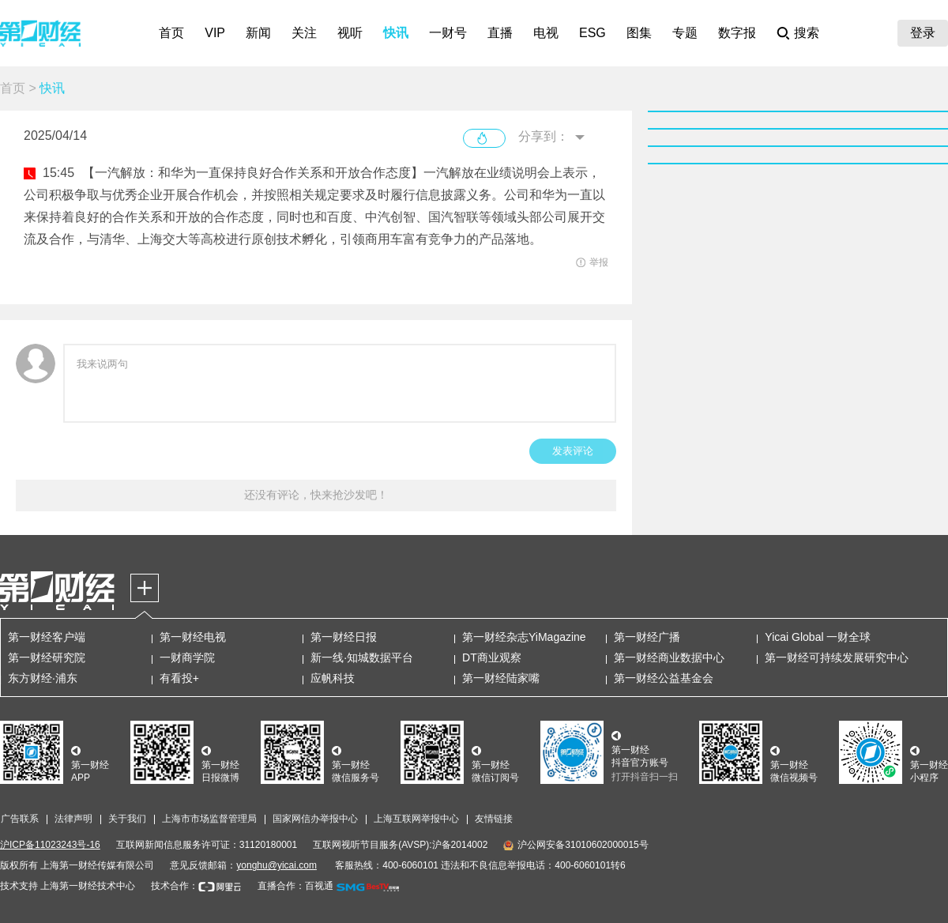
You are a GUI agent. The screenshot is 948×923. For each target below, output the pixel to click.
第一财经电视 (193, 637)
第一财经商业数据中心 (669, 657)
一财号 (448, 33)
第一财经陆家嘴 (501, 678)
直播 (500, 33)
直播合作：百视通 (295, 885)
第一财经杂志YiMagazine (524, 637)
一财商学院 (187, 657)
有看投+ (179, 678)
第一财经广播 (647, 637)
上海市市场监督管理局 (209, 818)
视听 (350, 33)
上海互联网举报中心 (416, 818)
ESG (592, 33)
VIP (215, 33)
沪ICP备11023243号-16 (50, 844)
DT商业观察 (491, 657)
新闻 (258, 33)
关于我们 (127, 818)
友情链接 (494, 818)
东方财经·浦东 (42, 678)
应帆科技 (332, 678)
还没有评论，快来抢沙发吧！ (316, 494)
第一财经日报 (343, 637)
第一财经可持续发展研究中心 (836, 657)
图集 (639, 33)
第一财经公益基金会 (663, 678)
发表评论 (572, 451)
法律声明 (73, 818)
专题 (685, 33)
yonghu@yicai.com (276, 865)
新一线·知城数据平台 (361, 657)
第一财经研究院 (46, 657)
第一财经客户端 (46, 637)
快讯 (395, 33)
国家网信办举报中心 (315, 818)
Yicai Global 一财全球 (818, 637)
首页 (171, 33)
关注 (304, 33)
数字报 (737, 33)
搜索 (806, 33)
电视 (546, 33)
